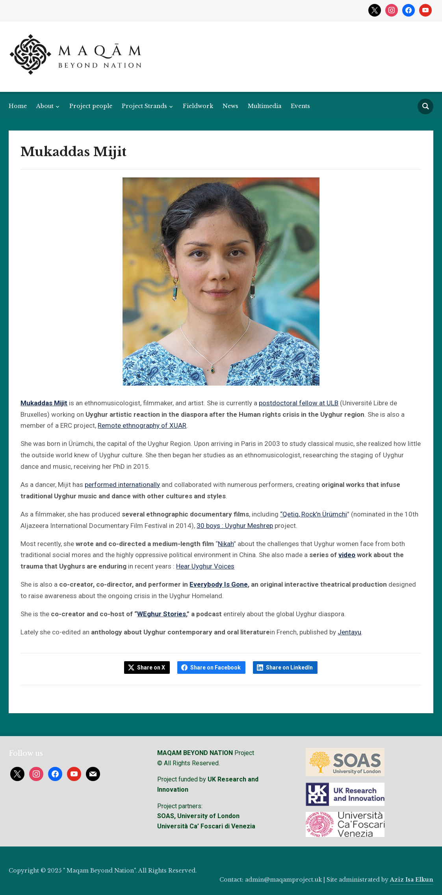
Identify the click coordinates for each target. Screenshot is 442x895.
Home (18, 106)
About (45, 106)
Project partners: (179, 806)
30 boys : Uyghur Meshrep (235, 526)
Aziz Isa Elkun (411, 879)
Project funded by (181, 779)
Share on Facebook (215, 667)
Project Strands (144, 106)
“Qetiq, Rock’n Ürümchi (313, 514)
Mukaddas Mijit (43, 403)
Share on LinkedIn (289, 667)
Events (300, 106)
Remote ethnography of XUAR (142, 425)
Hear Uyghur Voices (205, 566)
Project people (90, 106)
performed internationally (122, 485)
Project (205, 753)
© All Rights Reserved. (188, 763)
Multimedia (264, 106)
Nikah (226, 544)
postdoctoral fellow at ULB (298, 403)
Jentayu (349, 632)
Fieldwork (198, 106)
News (230, 106)
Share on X (151, 667)
